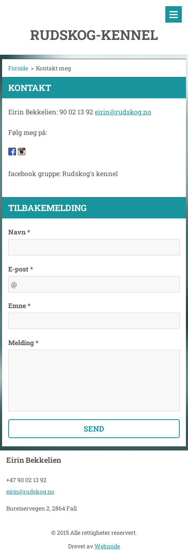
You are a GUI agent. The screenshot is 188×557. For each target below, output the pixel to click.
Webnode (107, 546)
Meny (173, 14)
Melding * (23, 342)
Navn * (19, 231)
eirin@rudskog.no (123, 111)
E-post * (20, 269)
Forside (18, 68)
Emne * (19, 305)
